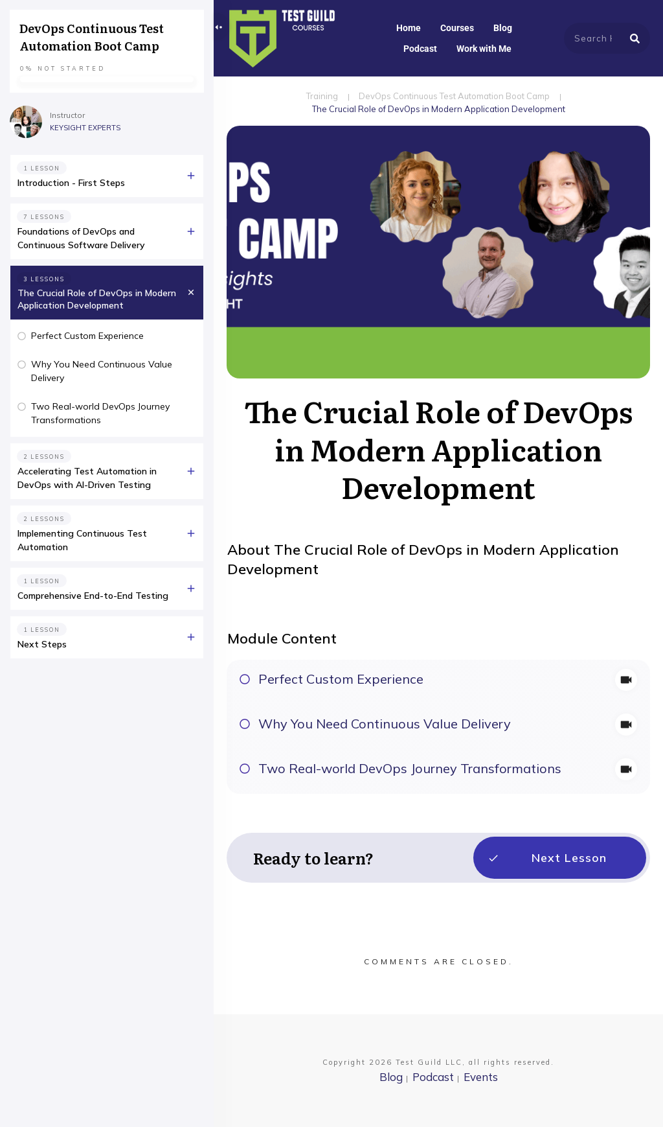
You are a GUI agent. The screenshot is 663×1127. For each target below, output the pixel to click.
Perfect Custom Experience (340, 679)
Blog (391, 1077)
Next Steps (42, 644)
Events (481, 1077)
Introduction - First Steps (71, 183)
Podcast (433, 1077)
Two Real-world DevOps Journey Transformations (409, 768)
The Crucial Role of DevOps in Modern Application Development (96, 299)
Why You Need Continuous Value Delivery (384, 723)
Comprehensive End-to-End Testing (92, 595)
